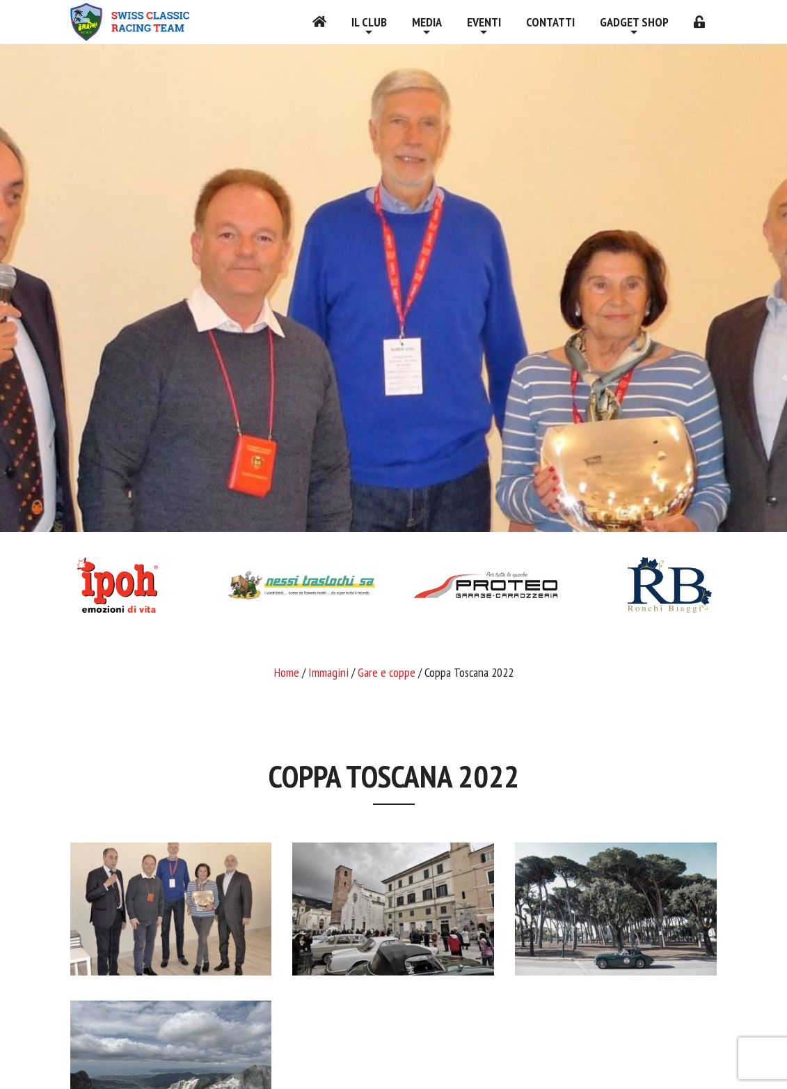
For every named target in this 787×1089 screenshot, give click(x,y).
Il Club (369, 22)
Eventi (484, 22)
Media (427, 22)
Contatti (550, 22)
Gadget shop (634, 22)
